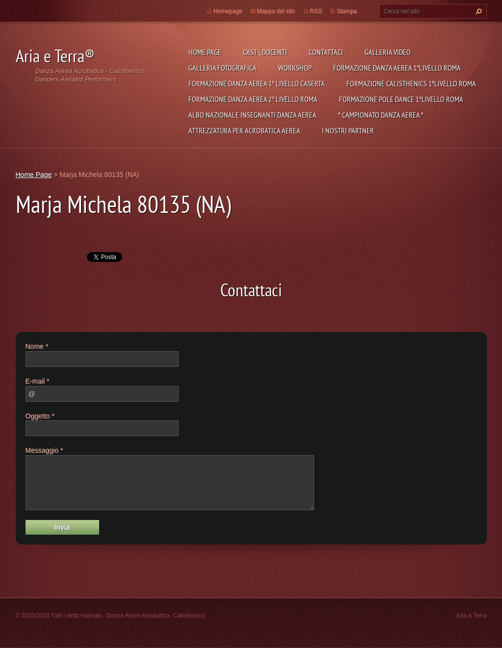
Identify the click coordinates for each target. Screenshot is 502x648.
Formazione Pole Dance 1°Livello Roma (401, 99)
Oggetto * (40, 416)
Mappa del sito (276, 11)
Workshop (295, 68)
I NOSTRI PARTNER (348, 130)
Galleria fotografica (222, 68)
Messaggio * (44, 450)
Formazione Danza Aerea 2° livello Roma (252, 99)
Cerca (477, 11)
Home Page (204, 52)
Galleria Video (388, 52)
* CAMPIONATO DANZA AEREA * (380, 115)
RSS (316, 11)
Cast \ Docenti (265, 52)
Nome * (37, 346)
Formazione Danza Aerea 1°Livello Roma (397, 68)
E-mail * (38, 381)
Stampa (347, 11)
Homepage (227, 11)
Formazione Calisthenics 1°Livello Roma (411, 83)
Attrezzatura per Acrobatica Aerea (244, 130)
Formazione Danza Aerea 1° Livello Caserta (256, 83)
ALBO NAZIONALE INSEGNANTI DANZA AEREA (252, 115)
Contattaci (326, 52)
